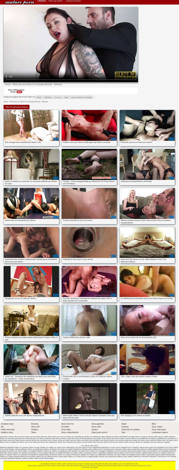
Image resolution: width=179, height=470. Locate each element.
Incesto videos (140, 455)
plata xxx (100, 438)
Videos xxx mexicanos (141, 456)
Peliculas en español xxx (81, 455)
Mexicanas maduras (116, 456)
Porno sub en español (119, 447)
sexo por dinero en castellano (139, 442)
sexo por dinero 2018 (89, 442)
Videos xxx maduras (30, 451)
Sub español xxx (74, 451)
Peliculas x (153, 456)
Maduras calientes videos (24, 458)
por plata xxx (153, 438)
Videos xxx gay (34, 447)
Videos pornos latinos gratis (44, 458)
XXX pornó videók (171, 447)
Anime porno (162, 456)
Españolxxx (77, 449)
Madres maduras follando (18, 449)
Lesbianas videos (112, 453)
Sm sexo (58, 97)
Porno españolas (94, 447)
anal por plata (24, 437)
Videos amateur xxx (14, 453)
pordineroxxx (162, 438)
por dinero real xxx (110, 438)
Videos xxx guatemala (35, 449)
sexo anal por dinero (107, 440)
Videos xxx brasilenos (150, 451)
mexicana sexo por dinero (34, 438)
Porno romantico (133, 447)
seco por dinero (42, 440)
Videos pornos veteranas (167, 449)
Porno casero (31, 456)
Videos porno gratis (146, 447)
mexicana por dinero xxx (16, 438)
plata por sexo (92, 438)
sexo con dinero (168, 440)
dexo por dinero (46, 437)
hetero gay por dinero (161, 437)
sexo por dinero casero (120, 442)
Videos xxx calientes (20, 455)
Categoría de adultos (73, 1)
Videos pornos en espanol (157, 453)
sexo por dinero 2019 (104, 442)
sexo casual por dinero (154, 440)
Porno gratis (43, 453)
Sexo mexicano (116, 449)
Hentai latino (170, 455)
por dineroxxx (143, 438)
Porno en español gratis (89, 456)
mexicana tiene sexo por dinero (55, 438)
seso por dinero (75, 440)
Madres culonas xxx (45, 451)
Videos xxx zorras (16, 451)
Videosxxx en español (56, 453)
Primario (42, 1)
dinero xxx (70, 437)
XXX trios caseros (81, 447)
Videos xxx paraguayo (60, 451)
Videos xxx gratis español (149, 449)
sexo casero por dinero (137, 440)
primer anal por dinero (28, 440)
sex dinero (85, 440)
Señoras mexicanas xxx (30, 453)
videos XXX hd (41, 456)
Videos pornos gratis (134, 451)
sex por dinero (95, 440)
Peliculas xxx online (114, 455)
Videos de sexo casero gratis (57, 456)
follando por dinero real (113, 437)
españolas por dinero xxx (83, 437)
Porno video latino (68, 447)
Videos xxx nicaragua (97, 451)
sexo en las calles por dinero (35, 442)
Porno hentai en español (139, 453)
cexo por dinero (35, 437)
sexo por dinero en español (160, 442)
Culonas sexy (103, 456)
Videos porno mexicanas (102, 449)
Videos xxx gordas (85, 453)
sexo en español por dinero (14, 442)
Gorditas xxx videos (71, 453)
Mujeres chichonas (50, 449)
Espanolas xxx (105, 447)
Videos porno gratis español (156, 455)
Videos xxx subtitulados (98, 455)
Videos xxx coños (55, 447)
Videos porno (85, 451)
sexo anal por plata (122, 440)
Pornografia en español (36, 455)
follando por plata (128, 437)
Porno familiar (121, 451)
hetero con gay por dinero (144, 437)
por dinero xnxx (123, 438)
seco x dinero (53, 440)
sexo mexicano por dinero (72, 442)
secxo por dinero (64, 440)
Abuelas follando (20, 456)
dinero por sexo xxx (59, 437)
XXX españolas (159, 447)
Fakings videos (87, 449)
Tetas (66, 97)
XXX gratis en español (65, 449)
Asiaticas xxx (4, 451)
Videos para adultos (55, 1)
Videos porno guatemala (131, 449)
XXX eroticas (171, 456)
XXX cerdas (4, 449)
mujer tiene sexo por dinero (76, 438)
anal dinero (4, 437)
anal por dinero (13, 437)
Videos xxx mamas (6, 456)
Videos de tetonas (51, 455)
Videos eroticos (124, 453)
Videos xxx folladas (128, 455)
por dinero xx (133, 438)
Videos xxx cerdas (74, 456)
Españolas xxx (111, 451)
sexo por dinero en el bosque (81, 97)
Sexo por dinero (19, 3)
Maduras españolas (7, 447)
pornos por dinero (14, 440)
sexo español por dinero (53, 442)
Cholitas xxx (44, 447)
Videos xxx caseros (21, 447)
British (39, 97)
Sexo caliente (128, 456)
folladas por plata (99, 437)
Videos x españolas (99, 453)
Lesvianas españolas (7, 458)
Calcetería (48, 97)
